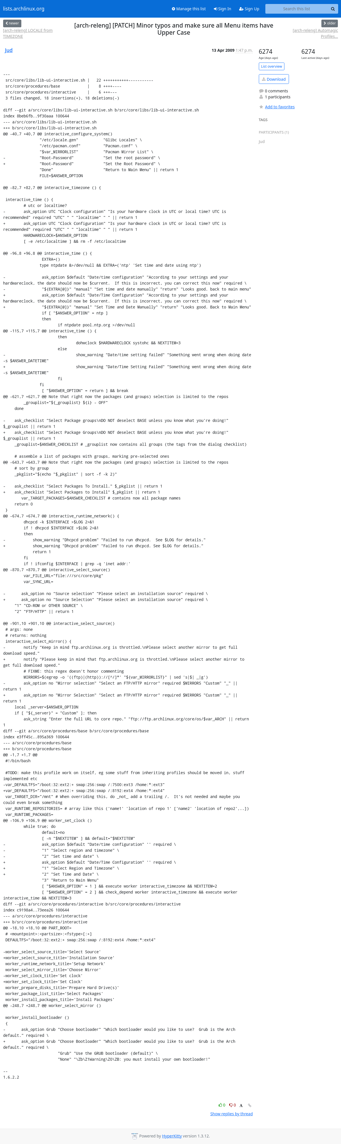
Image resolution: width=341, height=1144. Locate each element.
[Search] (333, 9)
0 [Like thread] (222, 1105)
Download (274, 79)
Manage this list (189, 8)
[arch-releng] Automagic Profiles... (315, 33)
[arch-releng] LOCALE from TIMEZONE (28, 33)
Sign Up (249, 8)
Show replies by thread (231, 1113)
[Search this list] (296, 9)
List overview (271, 66)
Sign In (222, 8)
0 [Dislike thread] (232, 1105)
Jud (9, 50)
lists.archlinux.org (24, 8)
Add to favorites (277, 106)
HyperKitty (172, 1136)
